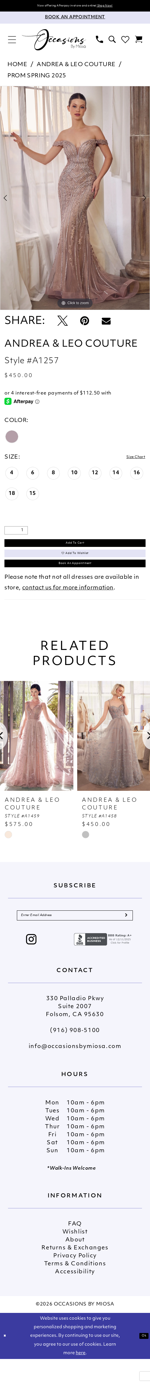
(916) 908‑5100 (75, 1054)
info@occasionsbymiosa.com (75, 1070)
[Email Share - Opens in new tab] (106, 323)
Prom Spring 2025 (36, 78)
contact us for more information (68, 606)
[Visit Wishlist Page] (125, 42)
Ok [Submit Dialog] (142, 1359)
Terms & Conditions (75, 1287)
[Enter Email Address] (75, 935)
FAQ (75, 1247)
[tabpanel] (75, 200)
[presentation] (36, 754)
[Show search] (112, 41)
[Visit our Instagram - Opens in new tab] (31, 963)
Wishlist (75, 1255)
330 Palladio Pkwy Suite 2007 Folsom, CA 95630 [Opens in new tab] (75, 1030)
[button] (12, 42)
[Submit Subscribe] (125, 935)
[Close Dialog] (6, 1359)
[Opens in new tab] (103, 962)
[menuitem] (12, 42)
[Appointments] (75, 20)
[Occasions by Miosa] (54, 41)
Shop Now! (121, 7)
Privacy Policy (75, 1279)
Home (17, 67)
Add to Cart (75, 547)
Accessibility (75, 1295)
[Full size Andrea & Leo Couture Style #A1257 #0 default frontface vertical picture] (75, 200)
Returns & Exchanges (74, 1271)
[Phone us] (99, 41)
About (75, 1263)
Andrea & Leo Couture (76, 67)
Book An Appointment (75, 579)
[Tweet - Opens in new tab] (62, 323)
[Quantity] (16, 533)
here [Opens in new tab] (81, 1376)
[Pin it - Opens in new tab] (84, 323)
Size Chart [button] (130, 459)
